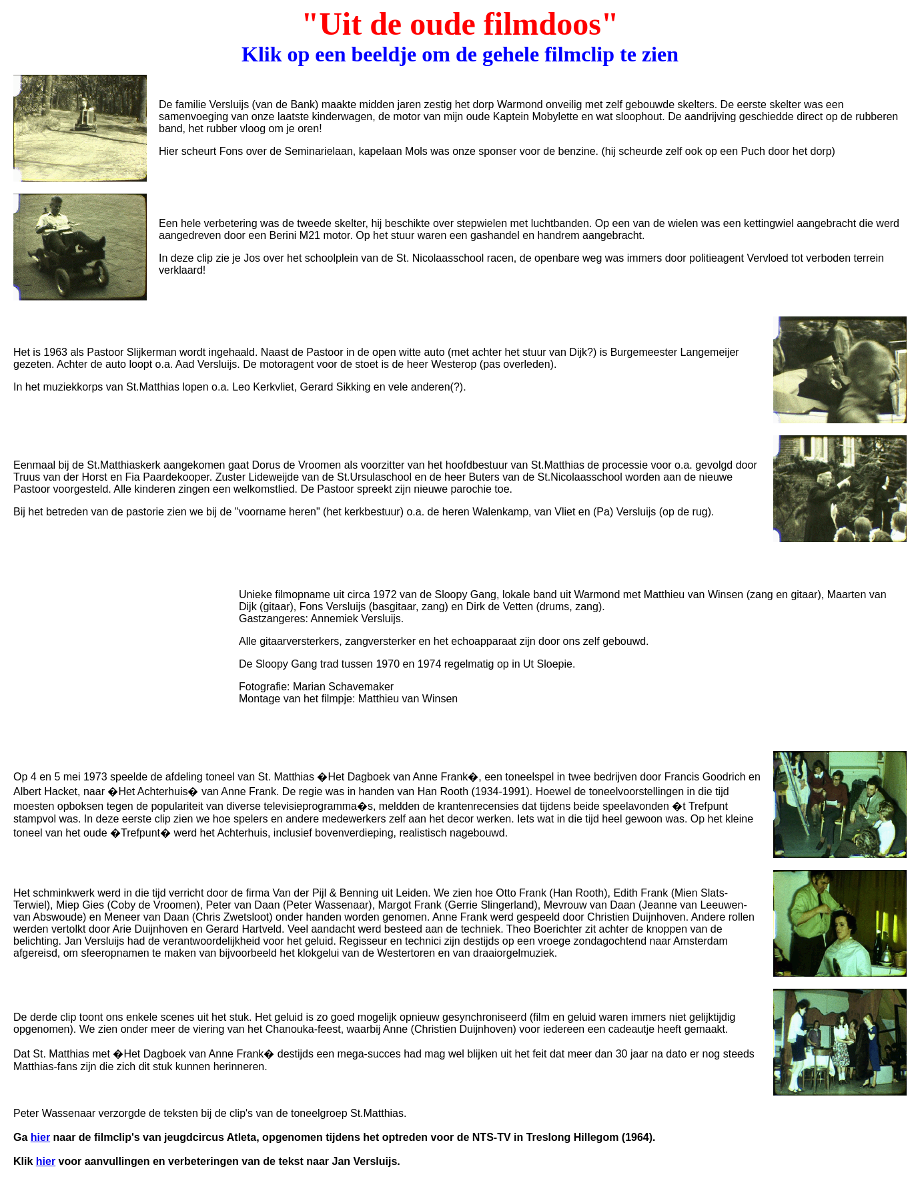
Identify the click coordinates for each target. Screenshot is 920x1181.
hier (40, 1137)
